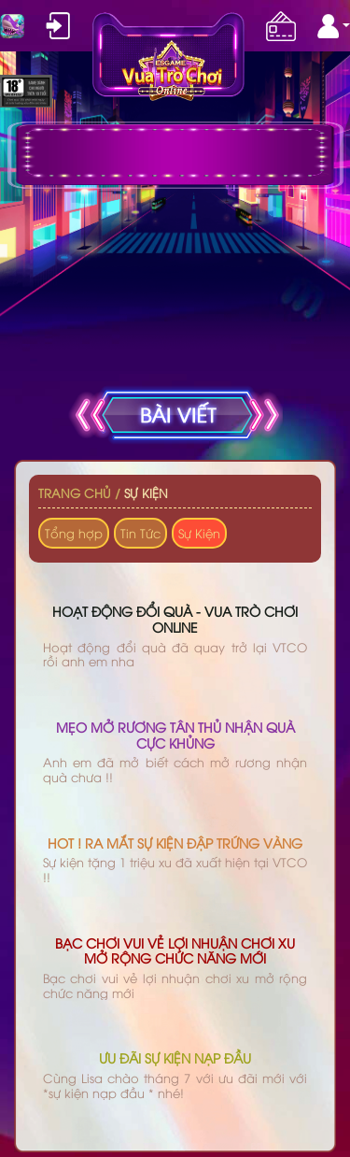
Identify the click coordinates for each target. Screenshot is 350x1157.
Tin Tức (140, 532)
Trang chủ (74, 492)
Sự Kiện (146, 492)
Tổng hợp (74, 532)
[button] (333, 26)
